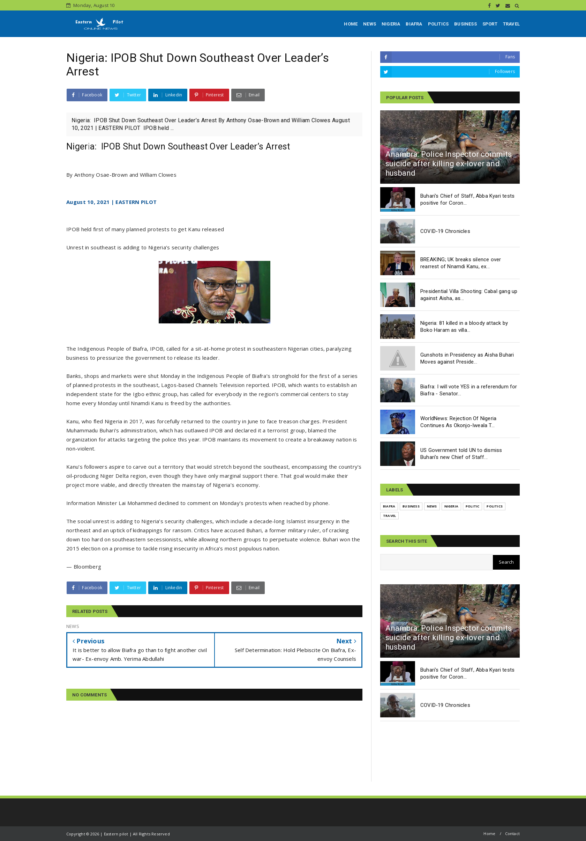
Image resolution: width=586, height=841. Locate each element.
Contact (512, 833)
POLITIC (472, 506)
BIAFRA (414, 24)
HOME (351, 24)
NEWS (369, 24)
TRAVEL (511, 24)
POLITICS (438, 24)
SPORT (489, 24)
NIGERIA (391, 24)
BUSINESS (465, 24)
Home (489, 833)
